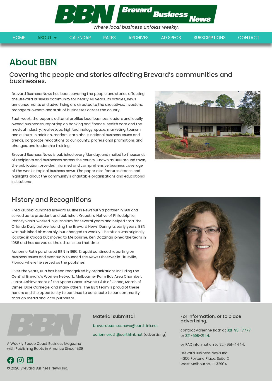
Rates (109, 38)
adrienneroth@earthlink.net (118, 334)
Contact (248, 38)
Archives (138, 38)
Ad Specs (171, 38)
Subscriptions (210, 38)
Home (19, 38)
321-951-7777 (239, 330)
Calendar (80, 38)
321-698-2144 (197, 335)
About (47, 37)
